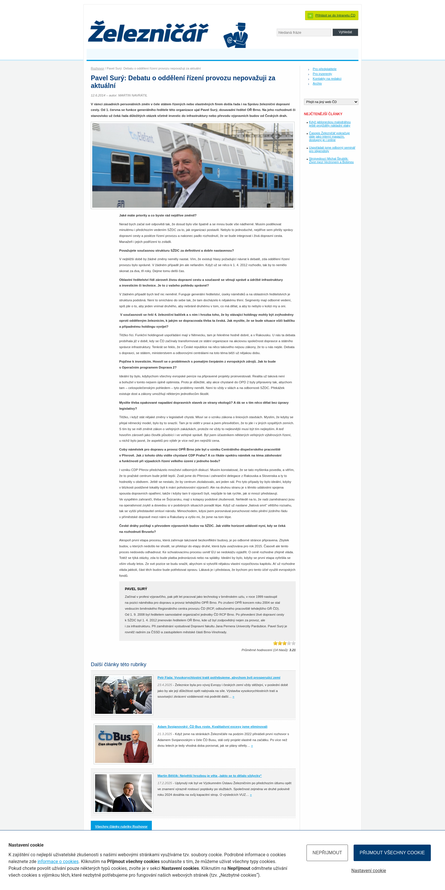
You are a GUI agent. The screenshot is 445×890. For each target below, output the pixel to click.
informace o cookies (58, 861)
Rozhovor (97, 68)
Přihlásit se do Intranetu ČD (335, 15)
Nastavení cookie (368, 870)
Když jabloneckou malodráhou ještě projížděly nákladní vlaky (330, 123)
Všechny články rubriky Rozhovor (121, 826)
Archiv (317, 83)
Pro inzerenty (322, 73)
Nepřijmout (327, 852)
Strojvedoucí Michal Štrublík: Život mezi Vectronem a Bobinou (331, 160)
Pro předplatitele (325, 69)
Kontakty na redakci (327, 78)
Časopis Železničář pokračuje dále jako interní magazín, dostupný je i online (329, 136)
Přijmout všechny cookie (392, 852)
